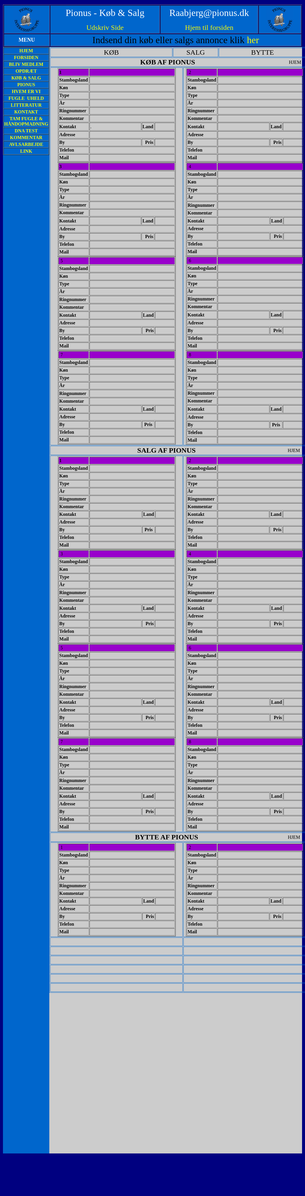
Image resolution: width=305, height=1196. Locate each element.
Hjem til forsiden (209, 27)
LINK (26, 151)
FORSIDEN (26, 57)
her (253, 40)
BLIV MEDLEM (26, 64)
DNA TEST (25, 130)
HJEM (26, 50)
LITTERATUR (26, 105)
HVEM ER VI (26, 91)
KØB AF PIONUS (167, 62)
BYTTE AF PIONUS (166, 837)
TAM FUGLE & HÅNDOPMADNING (26, 121)
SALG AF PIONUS (166, 450)
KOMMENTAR (26, 137)
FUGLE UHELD (26, 98)
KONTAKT (26, 111)
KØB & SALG (26, 77)
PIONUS (26, 84)
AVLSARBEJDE (26, 144)
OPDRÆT (26, 71)
